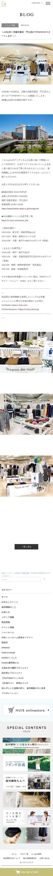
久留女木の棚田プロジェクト (15, 668)
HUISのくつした (9, 658)
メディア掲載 (8, 617)
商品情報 (6, 622)
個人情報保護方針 (30, 858)
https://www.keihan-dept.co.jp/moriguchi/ (20, 208)
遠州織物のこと (9, 607)
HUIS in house (8, 652)
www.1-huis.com (19, 305)
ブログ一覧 (24, 854)
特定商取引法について (11, 858)
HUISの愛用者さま (10, 663)
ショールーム (8, 632)
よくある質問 (36, 854)
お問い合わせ (45, 858)
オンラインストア (26, 862)
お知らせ (6, 612)
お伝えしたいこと (10, 602)
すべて (5, 597)
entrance (6, 647)
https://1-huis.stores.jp (29, 309)
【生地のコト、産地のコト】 (15, 683)
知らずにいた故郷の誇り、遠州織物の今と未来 (23, 688)
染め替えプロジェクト (12, 673)
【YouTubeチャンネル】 (13, 678)
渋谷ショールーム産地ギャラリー (17, 637)
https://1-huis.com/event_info (15, 220)
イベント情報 (8, 627)
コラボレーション (10, 693)
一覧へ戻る (26, 547)
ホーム (14, 854)
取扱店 (5, 642)
